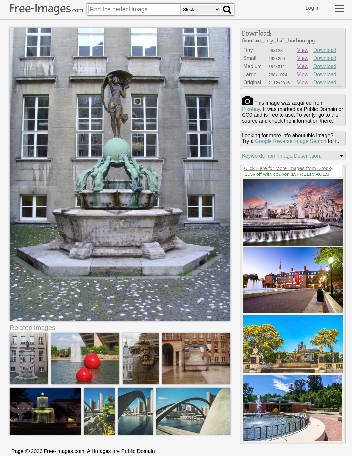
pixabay (251, 109)
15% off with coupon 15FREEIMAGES (287, 174)
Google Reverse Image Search (290, 141)
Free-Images (46, 8)
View (302, 50)
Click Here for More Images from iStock (287, 168)
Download (324, 50)
